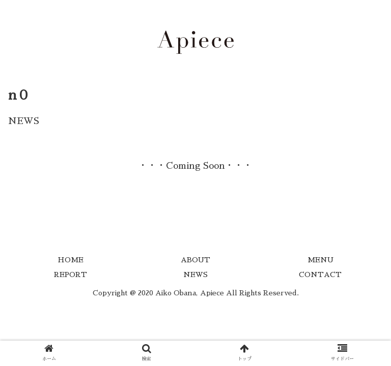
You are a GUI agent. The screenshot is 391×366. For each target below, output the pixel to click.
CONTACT (320, 274)
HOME (70, 259)
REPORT (70, 274)
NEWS (195, 274)
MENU (320, 259)
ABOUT (195, 259)
